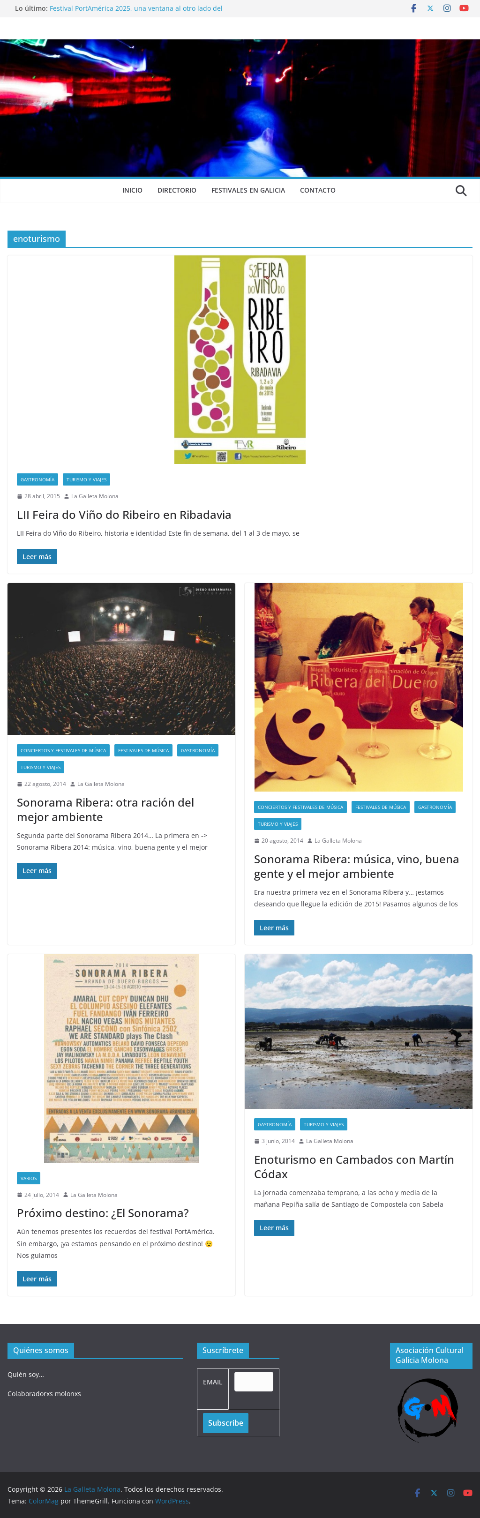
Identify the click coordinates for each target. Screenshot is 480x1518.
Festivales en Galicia (248, 190)
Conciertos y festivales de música (63, 750)
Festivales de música (143, 750)
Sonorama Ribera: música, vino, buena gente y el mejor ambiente (356, 866)
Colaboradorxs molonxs (44, 1393)
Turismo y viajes (86, 479)
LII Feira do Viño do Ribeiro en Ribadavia (124, 514)
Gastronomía (37, 479)
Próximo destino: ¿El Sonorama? (103, 1212)
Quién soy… (26, 1374)
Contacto (318, 190)
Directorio (177, 190)
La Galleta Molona (95, 496)
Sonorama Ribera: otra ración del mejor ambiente (105, 809)
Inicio (132, 190)
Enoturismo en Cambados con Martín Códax (354, 1166)
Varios (29, 1178)
